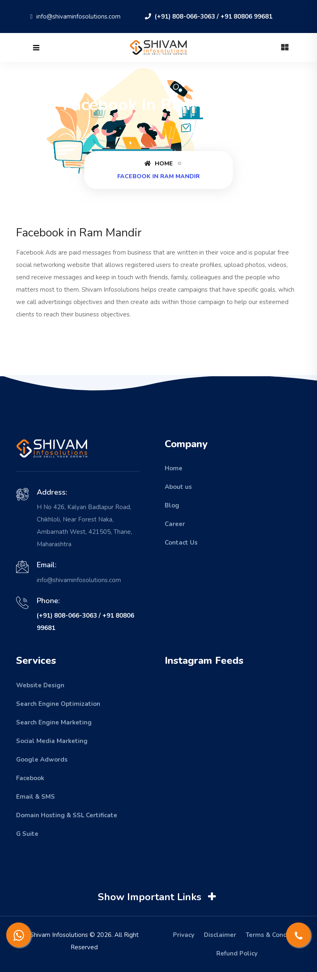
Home (158, 164)
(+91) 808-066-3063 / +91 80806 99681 (208, 16)
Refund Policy (237, 953)
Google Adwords (42, 759)
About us (178, 487)
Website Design (40, 685)
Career (175, 524)
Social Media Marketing (52, 741)
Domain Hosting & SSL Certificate (66, 815)
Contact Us (181, 542)
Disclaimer (220, 935)
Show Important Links (158, 897)
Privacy (183, 935)
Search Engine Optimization (58, 704)
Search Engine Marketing (54, 722)
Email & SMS (35, 797)
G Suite (27, 834)
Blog (172, 505)
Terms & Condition (273, 935)
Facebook (30, 778)
